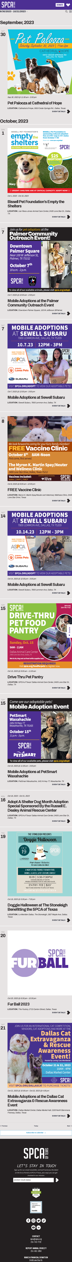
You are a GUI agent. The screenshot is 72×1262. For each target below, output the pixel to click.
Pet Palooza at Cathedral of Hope (35, 103)
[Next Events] (69, 1126)
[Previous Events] (3, 1126)
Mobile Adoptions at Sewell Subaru (36, 397)
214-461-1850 (36, 1251)
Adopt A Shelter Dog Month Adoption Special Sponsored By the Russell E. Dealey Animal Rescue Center (38, 806)
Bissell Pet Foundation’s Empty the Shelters (36, 204)
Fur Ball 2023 (18, 1004)
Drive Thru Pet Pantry (25, 677)
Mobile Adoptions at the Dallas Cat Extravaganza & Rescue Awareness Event (37, 1100)
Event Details (58, 111)
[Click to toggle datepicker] (13, 11)
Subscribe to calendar (34, 1133)
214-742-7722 (36, 1242)
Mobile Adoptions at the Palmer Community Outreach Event (33, 303)
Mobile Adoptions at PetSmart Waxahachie (32, 774)
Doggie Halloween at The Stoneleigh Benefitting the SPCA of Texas (37, 907)
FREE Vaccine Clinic (24, 490)
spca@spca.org (36, 1239)
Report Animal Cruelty (36, 1248)
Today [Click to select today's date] (36, 1126)
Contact (36, 1236)
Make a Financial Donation (36, 1257)
